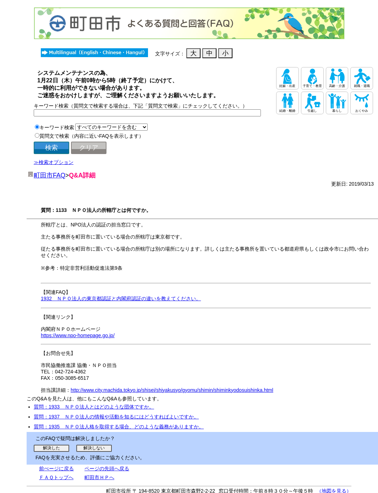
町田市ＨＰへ (99, 477)
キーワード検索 (56, 127)
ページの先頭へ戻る (106, 468)
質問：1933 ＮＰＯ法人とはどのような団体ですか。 (94, 407)
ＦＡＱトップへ (56, 477)
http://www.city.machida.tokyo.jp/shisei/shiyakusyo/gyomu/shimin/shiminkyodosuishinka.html (172, 390)
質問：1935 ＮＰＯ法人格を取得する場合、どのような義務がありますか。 (119, 426)
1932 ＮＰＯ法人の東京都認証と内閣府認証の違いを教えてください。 (121, 298)
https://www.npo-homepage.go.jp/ (78, 335)
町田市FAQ (49, 175)
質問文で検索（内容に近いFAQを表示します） (91, 136)
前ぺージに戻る (56, 468)
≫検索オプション (53, 162)
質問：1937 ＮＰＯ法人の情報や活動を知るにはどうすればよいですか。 (116, 417)
